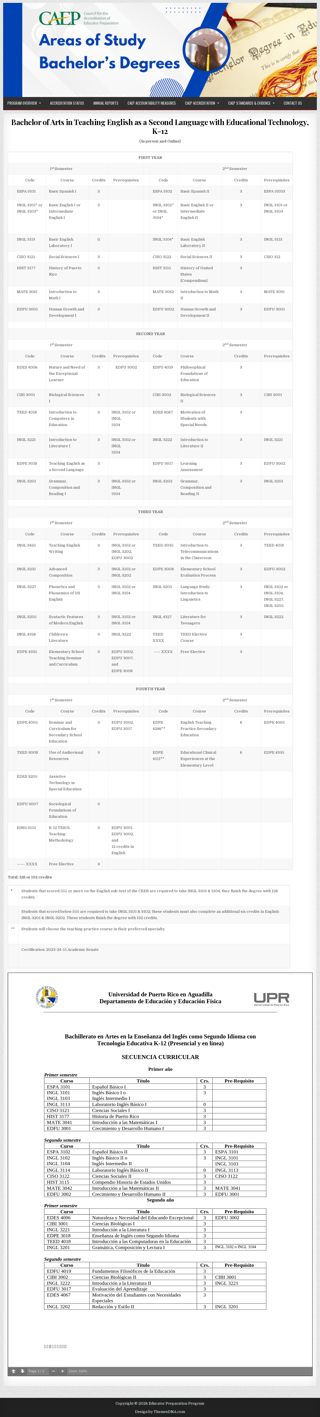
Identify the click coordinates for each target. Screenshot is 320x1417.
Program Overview (22, 103)
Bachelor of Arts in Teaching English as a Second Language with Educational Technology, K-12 (160, 126)
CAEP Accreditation (200, 103)
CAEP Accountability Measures (152, 103)
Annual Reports (105, 103)
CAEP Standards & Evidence (249, 103)
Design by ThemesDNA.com (160, 1412)
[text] (126, 180)
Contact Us (293, 103)
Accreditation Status (67, 103)
